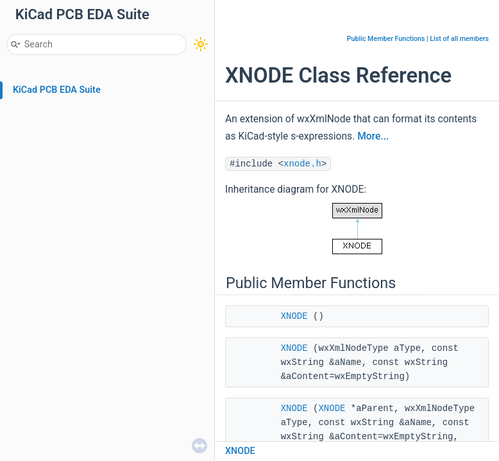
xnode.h (302, 164)
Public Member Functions (386, 39)
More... (373, 136)
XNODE (294, 316)
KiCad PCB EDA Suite (57, 90)
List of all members (459, 39)
